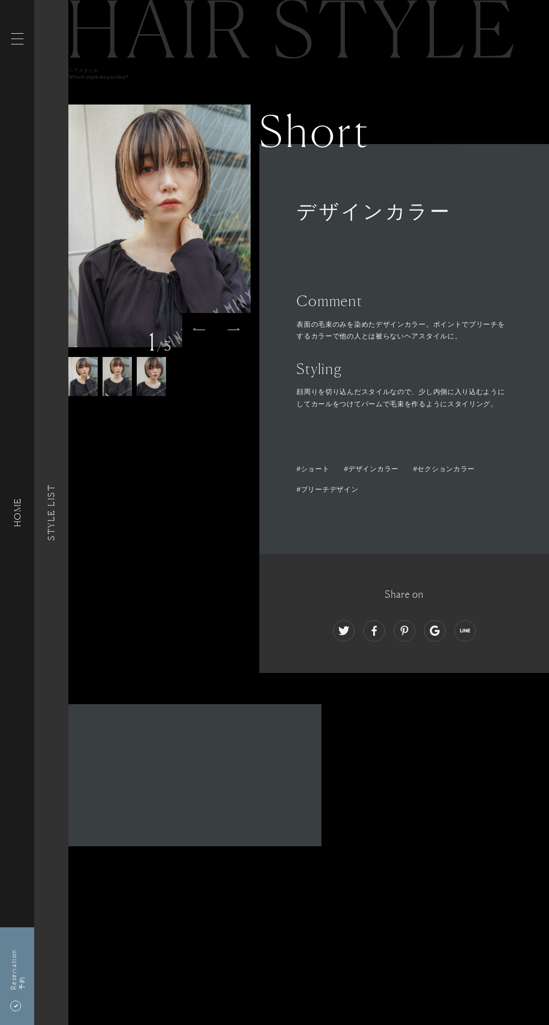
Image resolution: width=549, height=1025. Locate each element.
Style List (51, 512)
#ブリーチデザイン (327, 489)
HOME (17, 512)
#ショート (312, 469)
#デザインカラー (371, 469)
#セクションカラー (444, 469)
